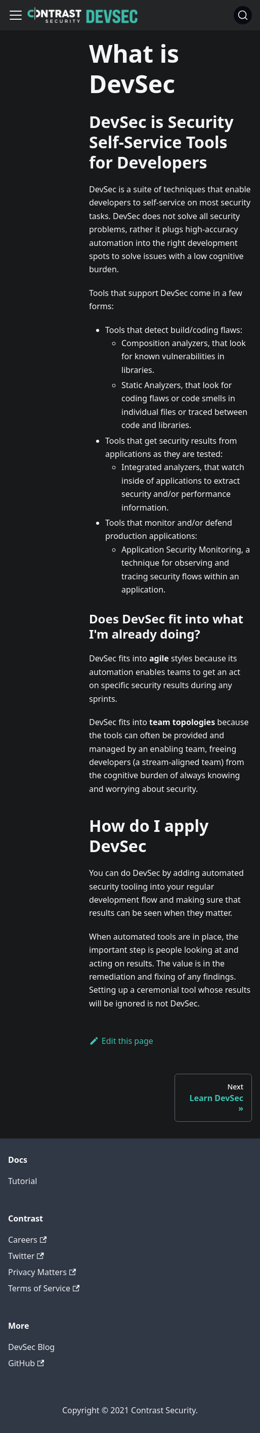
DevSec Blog (31, 1347)
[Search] (243, 15)
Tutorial (22, 1181)
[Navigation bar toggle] (15, 15)
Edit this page (121, 1040)
